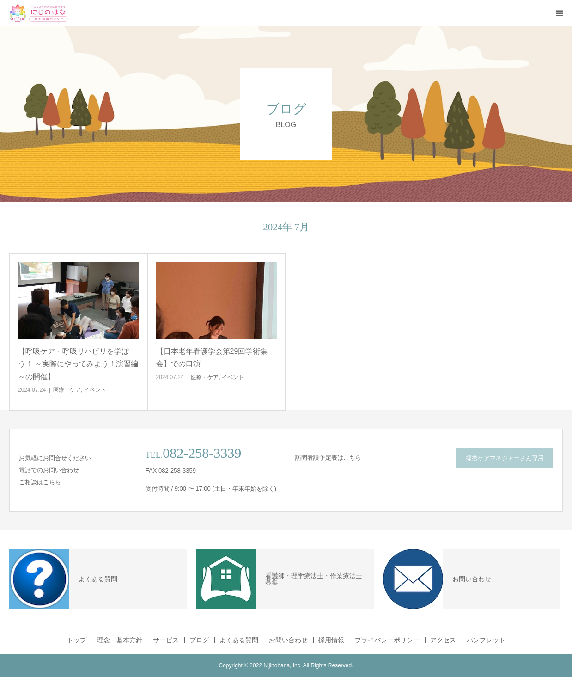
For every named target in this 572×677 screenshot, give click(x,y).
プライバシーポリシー (387, 640)
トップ (76, 640)
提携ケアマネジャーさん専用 (505, 458)
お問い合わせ (288, 640)
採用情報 (331, 640)
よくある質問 (238, 640)
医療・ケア (67, 390)
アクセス (443, 640)
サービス (166, 640)
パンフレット (486, 640)
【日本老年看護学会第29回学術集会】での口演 (212, 357)
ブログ (199, 640)
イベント (95, 390)
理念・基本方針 (119, 640)
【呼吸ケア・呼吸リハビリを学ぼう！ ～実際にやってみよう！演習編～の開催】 (78, 363)
